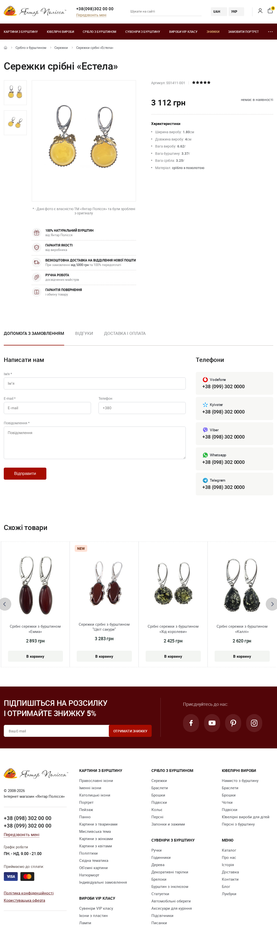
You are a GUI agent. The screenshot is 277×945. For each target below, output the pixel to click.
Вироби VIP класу (183, 32)
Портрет (86, 802)
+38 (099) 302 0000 (223, 386)
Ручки (156, 850)
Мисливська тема (95, 831)
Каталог (229, 850)
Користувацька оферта (24, 900)
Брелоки (158, 879)
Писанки (159, 922)
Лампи (85, 922)
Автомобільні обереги (171, 900)
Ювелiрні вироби (60, 32)
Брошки (158, 794)
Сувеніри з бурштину (142, 32)
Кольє (156, 809)
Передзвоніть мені (91, 15)
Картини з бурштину (21, 32)
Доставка (230, 871)
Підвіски (159, 802)
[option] (15, 92)
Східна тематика (93, 860)
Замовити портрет (243, 32)
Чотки (227, 802)
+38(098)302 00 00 (95, 9)
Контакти (230, 879)
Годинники (161, 857)
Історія (228, 864)
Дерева (157, 864)
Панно (85, 816)
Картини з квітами (95, 845)
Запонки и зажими (168, 824)
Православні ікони (96, 780)
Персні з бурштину (238, 824)
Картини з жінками (96, 838)
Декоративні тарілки (169, 871)
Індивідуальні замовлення (103, 882)
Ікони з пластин (93, 915)
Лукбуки (229, 893)
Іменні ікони (90, 787)
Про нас (229, 857)
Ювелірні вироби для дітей (245, 816)
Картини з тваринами (98, 824)
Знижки (213, 32)
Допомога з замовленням (34, 333)
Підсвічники (162, 915)
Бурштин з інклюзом (169, 886)
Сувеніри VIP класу (96, 908)
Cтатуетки (160, 893)
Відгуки (84, 333)
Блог (226, 886)
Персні (157, 816)
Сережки (61, 48)
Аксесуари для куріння (171, 908)
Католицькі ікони (94, 794)
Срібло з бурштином (99, 32)
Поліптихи (88, 853)
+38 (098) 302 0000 (223, 411)
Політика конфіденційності (29, 892)
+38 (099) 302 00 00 (27, 825)
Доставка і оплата (125, 333)
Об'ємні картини (93, 867)
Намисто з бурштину (240, 780)
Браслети (159, 787)
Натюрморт (89, 874)
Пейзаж (86, 809)
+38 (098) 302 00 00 (27, 818)
